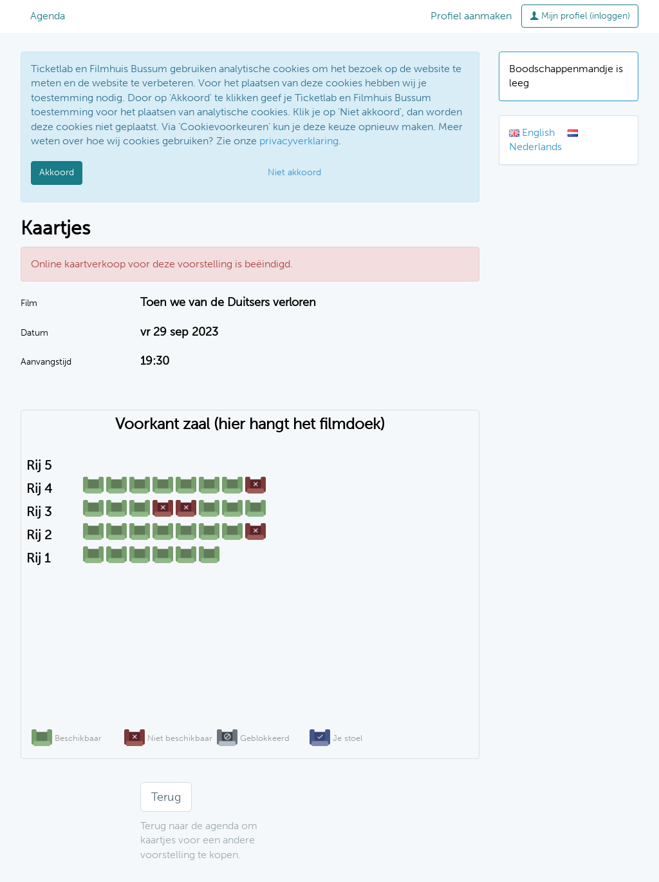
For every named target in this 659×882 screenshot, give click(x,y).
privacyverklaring (299, 141)
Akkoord (56, 172)
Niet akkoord (294, 172)
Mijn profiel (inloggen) (580, 15)
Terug (166, 797)
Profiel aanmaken (471, 16)
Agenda (47, 16)
